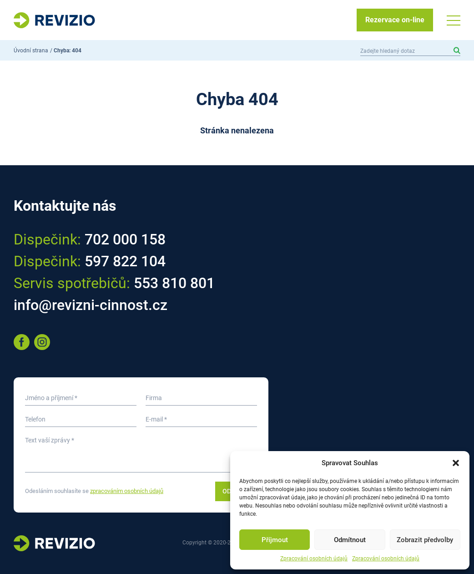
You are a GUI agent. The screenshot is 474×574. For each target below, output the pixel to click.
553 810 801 (174, 283)
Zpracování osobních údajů (314, 558)
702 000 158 (125, 239)
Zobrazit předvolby (425, 540)
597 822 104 (125, 261)
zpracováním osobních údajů (126, 491)
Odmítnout (350, 540)
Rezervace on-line (394, 19)
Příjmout (275, 540)
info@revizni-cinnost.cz (90, 305)
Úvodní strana (31, 50)
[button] (455, 462)
